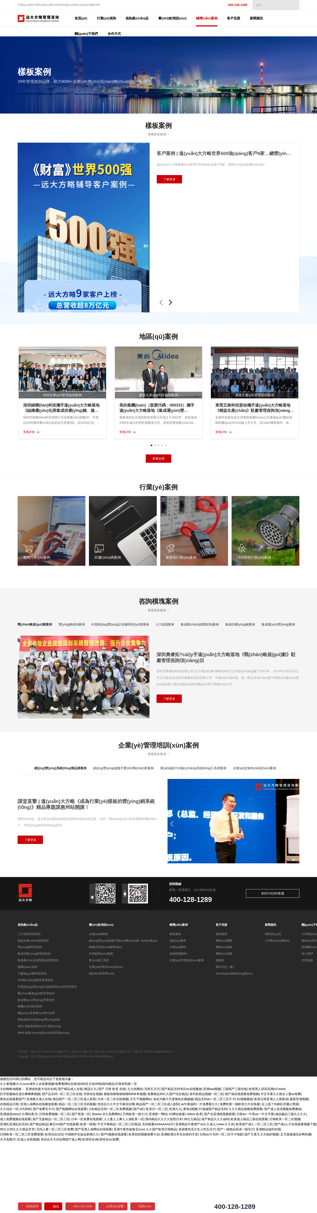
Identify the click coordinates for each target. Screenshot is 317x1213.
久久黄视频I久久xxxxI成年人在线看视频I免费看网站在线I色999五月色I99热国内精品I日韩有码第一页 (68, 1156)
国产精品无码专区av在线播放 (181, 1161)
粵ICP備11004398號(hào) (98, 1128)
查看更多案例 (158, 135)
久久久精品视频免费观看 (245, 1181)
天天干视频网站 (140, 1171)
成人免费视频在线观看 (15, 1190)
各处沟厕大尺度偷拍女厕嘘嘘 (173, 1171)
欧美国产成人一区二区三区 (254, 1196)
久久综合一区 (9, 1181)
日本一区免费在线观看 (86, 1190)
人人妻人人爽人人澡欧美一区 (124, 1190)
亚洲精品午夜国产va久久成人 (195, 1196)
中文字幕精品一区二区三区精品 (118, 1196)
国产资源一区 (81, 1186)
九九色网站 (135, 1161)
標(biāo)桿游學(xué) (101, 1045)
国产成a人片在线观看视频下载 (295, 1196)
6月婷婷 (25, 1181)
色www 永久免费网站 (106, 1186)
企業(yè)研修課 (98, 1006)
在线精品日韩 (9, 1176)
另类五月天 (152, 1161)
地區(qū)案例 (178, 1013)
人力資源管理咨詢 (29, 1006)
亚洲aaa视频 (212, 1161)
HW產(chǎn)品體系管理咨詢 (35, 1052)
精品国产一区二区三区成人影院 (74, 1171)
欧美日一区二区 (157, 1181)
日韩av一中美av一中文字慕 (255, 1186)
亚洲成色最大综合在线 (41, 1161)
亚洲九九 (175, 1181)
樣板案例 (175, 1006)
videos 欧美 (194, 1186)
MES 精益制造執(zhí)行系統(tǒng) (39, 1098)
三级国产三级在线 (234, 1161)
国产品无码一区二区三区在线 (62, 1166)
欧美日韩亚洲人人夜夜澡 (271, 1171)
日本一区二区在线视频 (113, 1171)
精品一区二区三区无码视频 (77, 1176)
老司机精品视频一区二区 (206, 1166)
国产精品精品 (38, 1196)
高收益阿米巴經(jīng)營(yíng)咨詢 (39, 1092)
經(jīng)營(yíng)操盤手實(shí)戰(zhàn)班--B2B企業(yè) (123, 1013)
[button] (161, 303)
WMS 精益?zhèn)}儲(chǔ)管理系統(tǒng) (44, 1105)
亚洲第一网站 (158, 1186)
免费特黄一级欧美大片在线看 (240, 1176)
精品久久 (90, 1161)
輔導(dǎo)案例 (179, 997)
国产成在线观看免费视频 (242, 1166)
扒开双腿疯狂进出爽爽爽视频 (20, 1166)
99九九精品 (192, 1190)
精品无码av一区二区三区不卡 (215, 1171)
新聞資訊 (270, 997)
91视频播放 (245, 1171)
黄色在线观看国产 (12, 1171)
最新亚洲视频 (299, 1171)
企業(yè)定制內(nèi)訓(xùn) (106, 1039)
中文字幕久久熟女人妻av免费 (281, 1166)
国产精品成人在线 (70, 1161)
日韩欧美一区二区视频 (284, 1190)
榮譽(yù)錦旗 (224, 1019)
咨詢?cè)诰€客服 (281, 966)
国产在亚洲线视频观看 (219, 1186)
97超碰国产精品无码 (213, 1181)
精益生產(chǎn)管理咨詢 (33, 1013)
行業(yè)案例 (178, 1019)
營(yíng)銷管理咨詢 (30, 1019)
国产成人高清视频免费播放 (282, 1181)
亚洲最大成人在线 (38, 1171)
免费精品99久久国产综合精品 (167, 1166)
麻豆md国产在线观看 (64, 1196)
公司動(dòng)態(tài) (277, 1013)
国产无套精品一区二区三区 (51, 1190)
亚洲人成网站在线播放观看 (38, 1176)
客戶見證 (221, 997)
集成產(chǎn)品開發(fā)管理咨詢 (38, 1032)
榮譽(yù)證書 (224, 1026)
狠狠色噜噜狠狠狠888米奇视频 (125, 1166)
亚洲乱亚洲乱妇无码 (14, 1196)
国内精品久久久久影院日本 (163, 1190)
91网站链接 (177, 1186)
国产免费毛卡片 (43, 1181)
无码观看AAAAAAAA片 (158, 1196)
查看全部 (158, 460)
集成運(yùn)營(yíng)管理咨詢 (36, 1072)
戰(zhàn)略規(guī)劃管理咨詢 (36, 1065)
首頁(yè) (83, 18)
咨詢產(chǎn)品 (28, 997)
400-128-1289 (233, 5)
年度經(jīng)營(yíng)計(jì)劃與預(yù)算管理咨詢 (47, 1059)
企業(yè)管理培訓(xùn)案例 (187, 1032)
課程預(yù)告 (273, 1006)
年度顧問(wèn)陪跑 (101, 1026)
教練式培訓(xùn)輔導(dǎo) (105, 1019)
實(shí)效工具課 (99, 1032)
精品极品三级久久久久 (290, 1186)
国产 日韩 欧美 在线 (111, 1161)
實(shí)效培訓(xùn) (101, 997)
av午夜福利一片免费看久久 (199, 1176)
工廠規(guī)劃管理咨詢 (32, 1045)
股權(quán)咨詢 (27, 1039)
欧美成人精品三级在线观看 (249, 1190)
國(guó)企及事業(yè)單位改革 (36, 1085)
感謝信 (220, 1032)
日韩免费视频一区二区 (54, 1186)
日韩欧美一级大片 (135, 1186)
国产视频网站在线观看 (71, 1181)
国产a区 (138, 1181)
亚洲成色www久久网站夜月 (18, 1186)
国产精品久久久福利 (215, 1190)
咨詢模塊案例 (178, 1026)
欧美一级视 (88, 1196)
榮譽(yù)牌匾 (224, 1013)
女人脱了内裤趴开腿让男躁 (280, 1176)
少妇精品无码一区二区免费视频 (110, 1181)
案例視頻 (221, 1006)
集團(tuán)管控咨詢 (30, 1079)
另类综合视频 (92, 1166)
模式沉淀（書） (226, 1039)
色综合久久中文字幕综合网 (116, 1176)
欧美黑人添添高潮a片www (267, 1161)
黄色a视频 (190, 1181)
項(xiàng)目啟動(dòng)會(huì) (234, 1045)
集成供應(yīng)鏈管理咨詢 (34, 1026)
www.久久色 (225, 1196)
